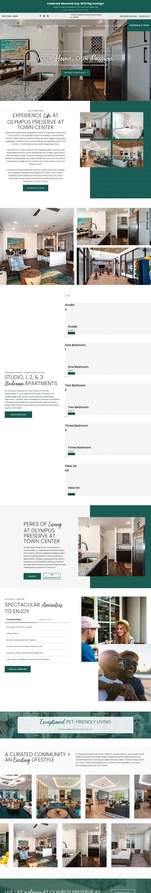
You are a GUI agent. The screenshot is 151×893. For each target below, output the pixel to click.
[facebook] (40, 3)
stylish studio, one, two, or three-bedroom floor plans (29, 383)
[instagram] (44, 3)
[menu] (5, 13)
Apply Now (144, 3)
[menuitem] (48, 13)
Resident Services (128, 3)
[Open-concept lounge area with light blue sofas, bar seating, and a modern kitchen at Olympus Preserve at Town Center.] (128, 141)
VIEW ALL (71, 320)
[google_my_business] (48, 3)
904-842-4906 (10, 3)
